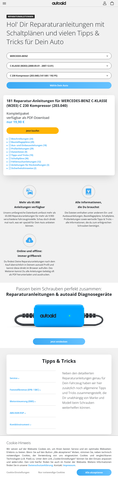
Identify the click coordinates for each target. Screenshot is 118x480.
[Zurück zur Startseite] (59, 3)
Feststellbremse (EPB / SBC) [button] (25, 389)
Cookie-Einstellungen (18, 472)
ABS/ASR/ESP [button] (18, 412)
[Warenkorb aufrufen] (112, 3)
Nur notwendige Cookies (51, 472)
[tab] (59, 138)
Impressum (69, 465)
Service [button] (14, 378)
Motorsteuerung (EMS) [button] (23, 401)
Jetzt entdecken (59, 341)
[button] (22, 138)
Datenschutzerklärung (40, 465)
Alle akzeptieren (94, 472)
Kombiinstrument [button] (20, 424)
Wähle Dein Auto (59, 85)
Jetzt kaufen (32, 130)
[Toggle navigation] (4, 3)
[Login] (104, 3)
